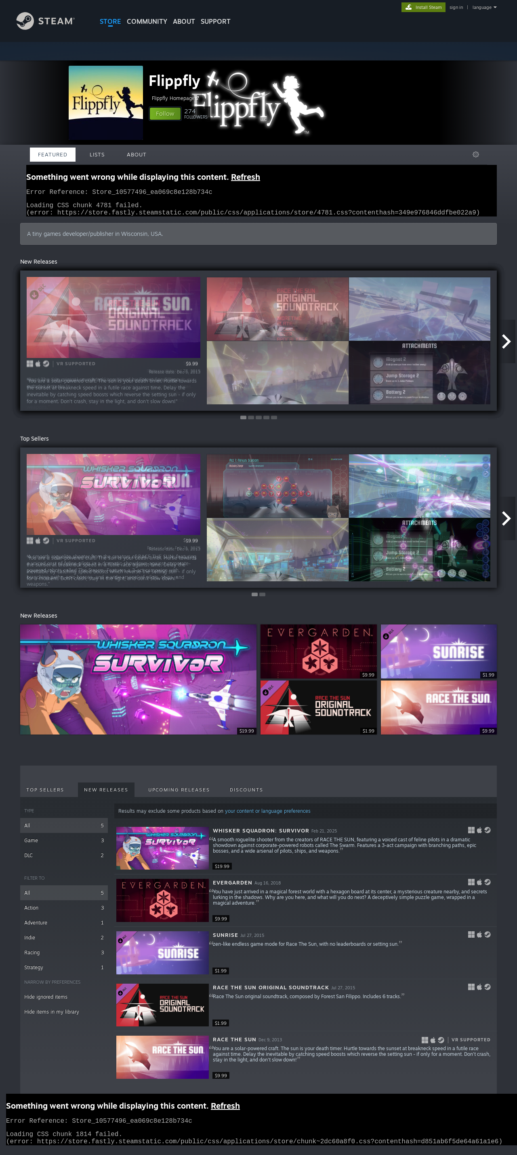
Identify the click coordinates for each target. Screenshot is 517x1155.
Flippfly (174, 80)
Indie (64, 942)
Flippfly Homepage (176, 98)
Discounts (246, 794)
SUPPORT (216, 21)
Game (64, 845)
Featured (52, 154)
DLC (64, 860)
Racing (64, 957)
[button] (165, 113)
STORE (110, 21)
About (184, 21)
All (64, 830)
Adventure (64, 927)
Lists (97, 154)
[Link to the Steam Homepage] (51, 27)
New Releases (106, 794)
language (482, 7)
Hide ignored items (45, 1002)
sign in (456, 7)
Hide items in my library (51, 1016)
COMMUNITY (147, 21)
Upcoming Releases (179, 794)
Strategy (64, 972)
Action (64, 912)
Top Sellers (45, 794)
